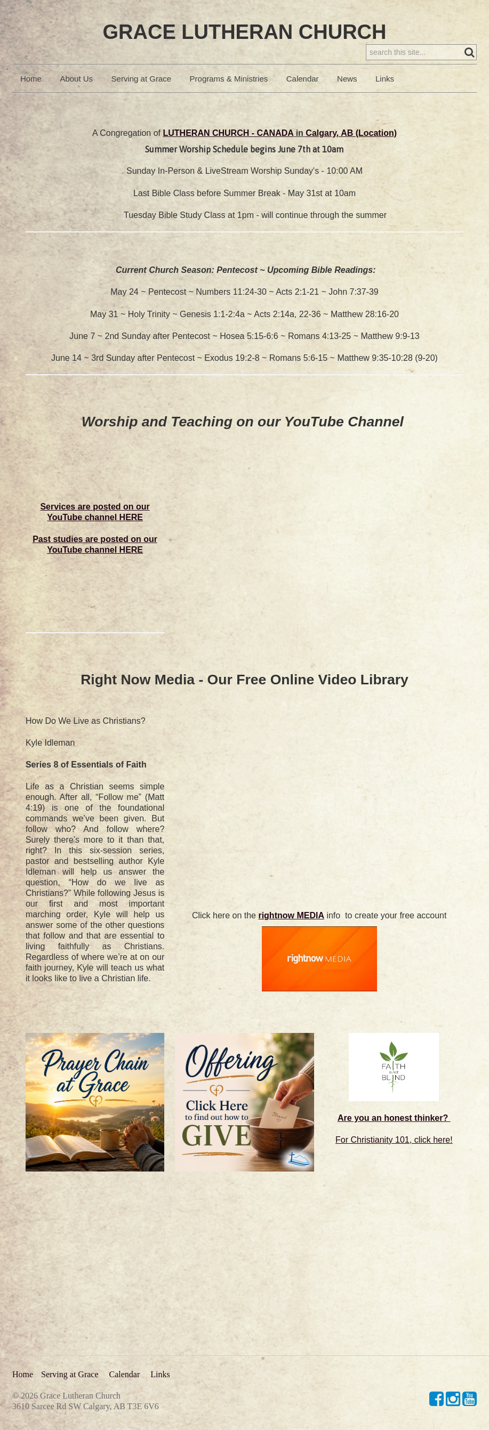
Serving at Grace (141, 100)
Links (384, 100)
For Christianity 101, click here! (394, 1161)
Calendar (302, 100)
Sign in (461, 27)
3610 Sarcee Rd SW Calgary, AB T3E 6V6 (85, 1406)
